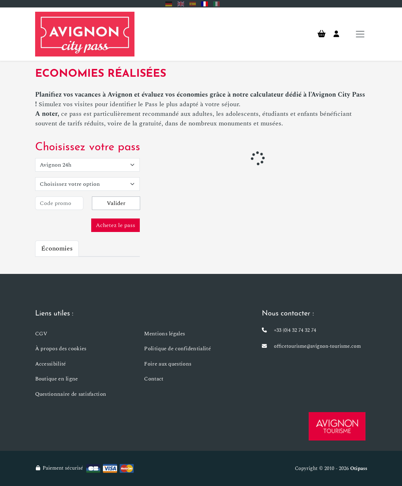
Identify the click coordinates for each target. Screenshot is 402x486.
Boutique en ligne (56, 379)
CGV (41, 334)
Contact (153, 379)
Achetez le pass (115, 225)
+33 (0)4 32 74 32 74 (295, 330)
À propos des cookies (61, 349)
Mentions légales (164, 334)
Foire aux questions (167, 364)
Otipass (358, 468)
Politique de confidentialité (177, 349)
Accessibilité (50, 364)
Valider (116, 203)
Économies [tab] (57, 248)
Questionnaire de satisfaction (70, 394)
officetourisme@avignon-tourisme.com (317, 346)
